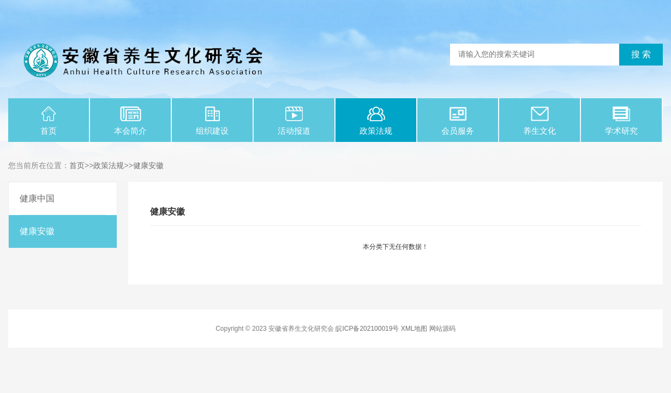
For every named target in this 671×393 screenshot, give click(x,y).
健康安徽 (148, 165)
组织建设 (212, 120)
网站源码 (442, 328)
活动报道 (294, 120)
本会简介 (130, 120)
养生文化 (539, 120)
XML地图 (414, 328)
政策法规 (376, 120)
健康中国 (37, 198)
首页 (48, 120)
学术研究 (621, 120)
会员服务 (457, 120)
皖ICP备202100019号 (367, 328)
